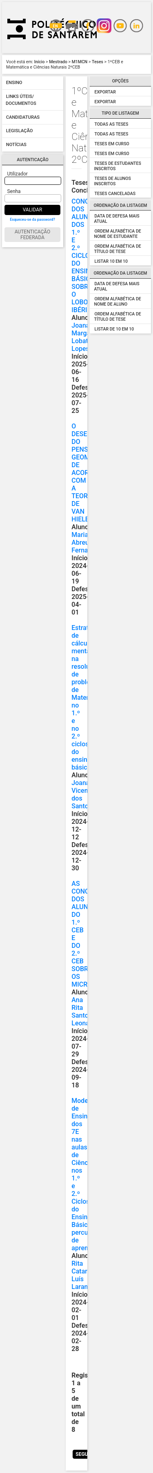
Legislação (19, 131)
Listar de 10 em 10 (114, 329)
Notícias (16, 144)
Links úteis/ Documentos (21, 100)
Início (39, 61)
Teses (97, 61)
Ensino (14, 83)
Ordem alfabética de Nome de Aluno (117, 301)
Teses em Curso (112, 143)
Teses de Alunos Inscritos (112, 181)
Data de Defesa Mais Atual (117, 286)
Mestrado (58, 61)
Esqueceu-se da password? (32, 219)
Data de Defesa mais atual (117, 218)
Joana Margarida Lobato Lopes (86, 337)
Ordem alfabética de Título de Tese (117, 249)
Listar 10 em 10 (111, 261)
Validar (32, 210)
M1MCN (80, 61)
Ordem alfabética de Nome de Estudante (117, 233)
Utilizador (17, 174)
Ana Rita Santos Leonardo (85, 1011)
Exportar (105, 92)
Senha (14, 191)
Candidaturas (23, 117)
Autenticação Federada (33, 234)
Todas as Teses (112, 124)
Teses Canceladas (115, 193)
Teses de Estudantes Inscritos (117, 166)
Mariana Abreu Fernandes (86, 542)
